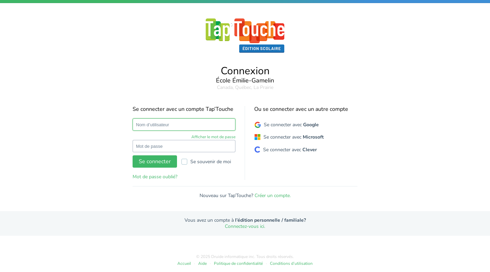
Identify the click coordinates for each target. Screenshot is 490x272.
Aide (202, 263)
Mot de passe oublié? (155, 176)
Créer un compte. (273, 195)
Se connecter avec (291, 124)
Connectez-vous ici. (245, 226)
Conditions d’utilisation (291, 263)
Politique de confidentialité (238, 263)
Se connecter (155, 161)
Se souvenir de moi (206, 161)
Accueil (184, 263)
